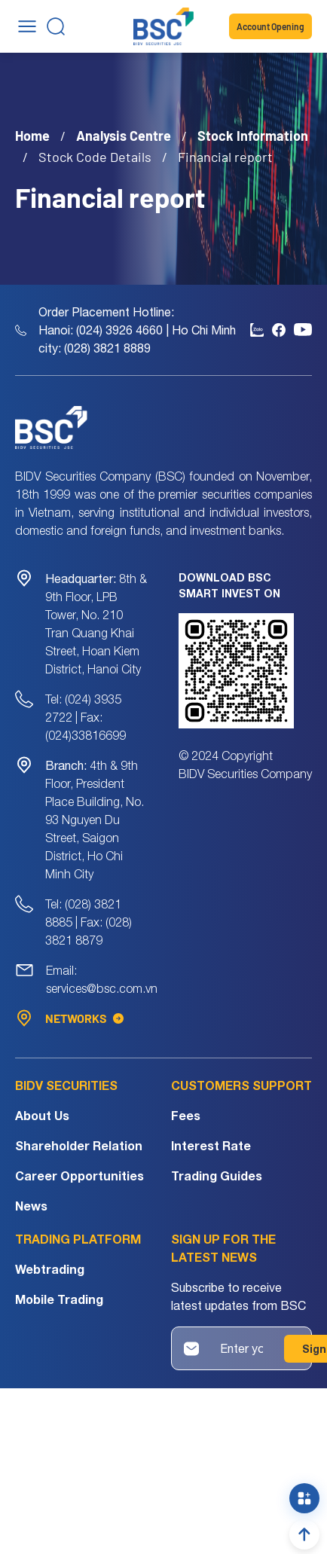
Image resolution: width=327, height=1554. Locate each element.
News (31, 1205)
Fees (185, 1115)
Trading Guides (216, 1175)
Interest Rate (211, 1145)
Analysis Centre (123, 135)
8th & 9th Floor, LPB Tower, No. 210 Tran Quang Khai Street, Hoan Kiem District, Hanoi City (96, 624)
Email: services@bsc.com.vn (101, 979)
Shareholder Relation (78, 1145)
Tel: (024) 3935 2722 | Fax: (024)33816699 (85, 717)
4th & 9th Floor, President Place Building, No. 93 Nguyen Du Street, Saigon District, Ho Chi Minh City (94, 820)
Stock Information (252, 135)
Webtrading (49, 1269)
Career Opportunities (79, 1175)
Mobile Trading (59, 1299)
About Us (42, 1115)
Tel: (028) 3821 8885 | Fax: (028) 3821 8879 (88, 922)
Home (32, 135)
